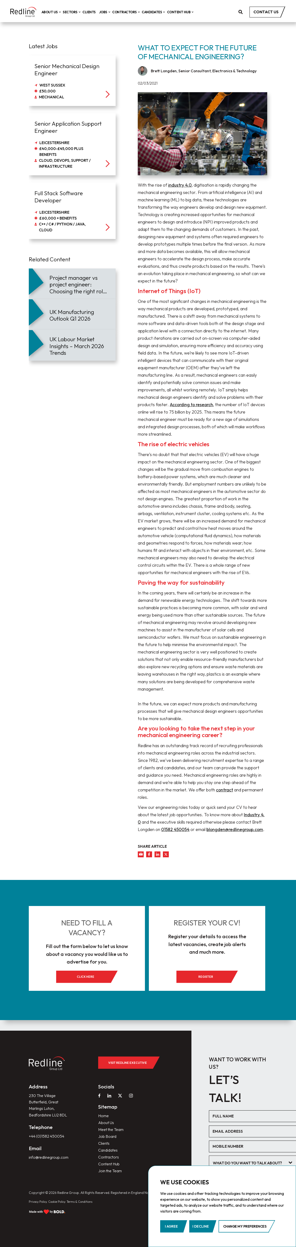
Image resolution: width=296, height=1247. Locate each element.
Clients (96, 12)
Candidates (160, 12)
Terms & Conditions (88, 1201)
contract (224, 790)
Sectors (78, 12)
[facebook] (149, 854)
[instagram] (132, 1090)
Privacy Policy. (39, 1201)
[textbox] (253, 1158)
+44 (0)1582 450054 (48, 1140)
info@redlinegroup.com (50, 1162)
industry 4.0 (180, 185)
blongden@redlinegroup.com (234, 829)
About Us (58, 12)
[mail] (141, 854)
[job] (72, 80)
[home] (27, 12)
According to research (191, 404)
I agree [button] (171, 1226)
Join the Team (111, 1170)
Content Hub (186, 12)
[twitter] (166, 854)
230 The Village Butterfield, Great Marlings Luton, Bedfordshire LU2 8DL (45, 1104)
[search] (240, 12)
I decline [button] (200, 1226)
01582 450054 (175, 829)
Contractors (133, 12)
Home (104, 1110)
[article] (72, 283)
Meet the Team (112, 1125)
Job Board (108, 1133)
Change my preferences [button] (244, 1226)
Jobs (111, 12)
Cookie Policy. (62, 1201)
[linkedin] (157, 854)
